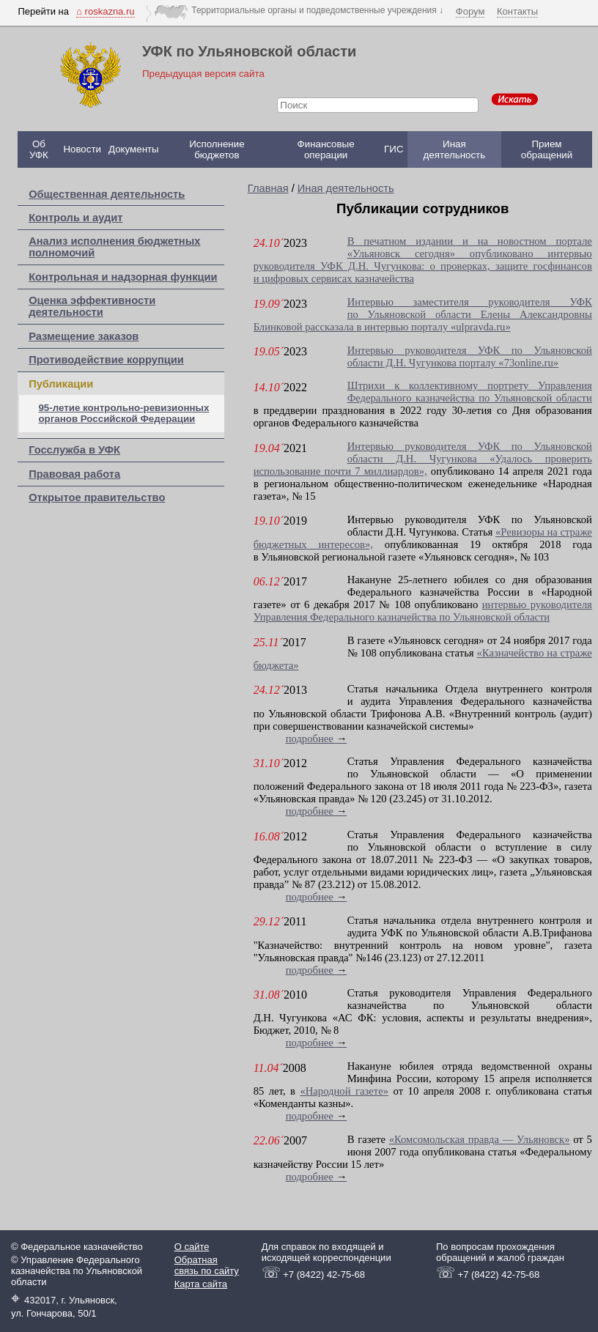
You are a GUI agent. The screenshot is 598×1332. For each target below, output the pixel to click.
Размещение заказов (84, 336)
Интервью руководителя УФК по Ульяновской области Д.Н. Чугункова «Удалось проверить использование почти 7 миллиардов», (423, 458)
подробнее (316, 738)
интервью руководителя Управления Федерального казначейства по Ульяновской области (423, 611)
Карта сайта (200, 1284)
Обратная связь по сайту (206, 1265)
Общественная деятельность (107, 194)
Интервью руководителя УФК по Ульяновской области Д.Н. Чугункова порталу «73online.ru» (469, 356)
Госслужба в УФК (74, 450)
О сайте (192, 1246)
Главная (268, 188)
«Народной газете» (344, 1091)
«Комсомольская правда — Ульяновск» (479, 1139)
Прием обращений (546, 149)
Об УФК (38, 149)
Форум (470, 11)
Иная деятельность (455, 149)
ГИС (393, 149)
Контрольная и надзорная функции (123, 277)
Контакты (517, 11)
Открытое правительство (97, 497)
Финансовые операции (326, 149)
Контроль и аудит (75, 217)
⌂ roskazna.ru (105, 11)
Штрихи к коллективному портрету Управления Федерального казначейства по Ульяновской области (469, 392)
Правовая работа (74, 474)
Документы (133, 149)
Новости (82, 149)
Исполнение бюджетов (216, 149)
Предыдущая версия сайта (203, 73)
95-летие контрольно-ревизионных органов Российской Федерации (123, 413)
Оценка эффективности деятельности (92, 306)
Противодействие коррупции (106, 360)
